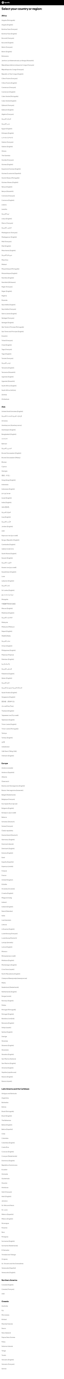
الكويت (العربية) (6, 563)
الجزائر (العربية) (6, 119)
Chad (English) (7, 345)
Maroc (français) (7, 223)
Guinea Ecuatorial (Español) (11, 173)
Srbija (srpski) (6, 1027)
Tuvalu (4, 1355)
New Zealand (6, 1333)
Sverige (4, 1036)
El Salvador (5, 1250)
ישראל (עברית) (6, 493)
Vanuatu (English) (8, 1360)
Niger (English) (7, 291)
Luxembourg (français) (10, 933)
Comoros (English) (8, 200)
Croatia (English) (7, 893)
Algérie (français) (8, 114)
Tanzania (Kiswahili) (8, 372)
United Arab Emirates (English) (12, 411)
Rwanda (4, 300)
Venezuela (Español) (9, 1268)
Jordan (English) (7, 526)
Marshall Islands (7, 1324)
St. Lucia (5, 1210)
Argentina (5, 1098)
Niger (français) (7, 287)
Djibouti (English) (8, 110)
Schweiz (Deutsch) (8, 822)
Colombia (5, 1138)
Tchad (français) (7, 340)
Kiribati (4, 1319)
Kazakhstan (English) (9, 572)
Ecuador (4, 1169)
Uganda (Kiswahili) (8, 381)
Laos (3, 576)
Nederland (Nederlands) (10, 987)
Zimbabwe (5, 399)
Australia (5, 1306)
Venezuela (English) (8, 1272)
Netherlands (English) (9, 992)
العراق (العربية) (6, 512)
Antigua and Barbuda (9, 1093)
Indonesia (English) (8, 489)
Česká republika (7, 831)
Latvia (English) (7, 947)
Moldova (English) (8, 960)
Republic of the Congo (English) (12, 74)
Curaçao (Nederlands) (9, 1156)
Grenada (5, 1174)
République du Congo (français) (13, 69)
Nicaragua (5, 1223)
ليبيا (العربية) (5, 214)
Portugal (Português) (9, 1010)
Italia (3, 916)
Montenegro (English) (9, 965)
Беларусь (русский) (9, 813)
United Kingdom (7, 880)
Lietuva (4, 924)
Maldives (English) (8, 613)
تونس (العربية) (6, 363)
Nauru (4, 1328)
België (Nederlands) (9, 795)
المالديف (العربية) (7, 617)
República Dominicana (9, 1165)
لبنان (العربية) (6, 585)
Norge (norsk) (6, 996)
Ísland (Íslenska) (7, 911)
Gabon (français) (7, 142)
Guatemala (6, 1178)
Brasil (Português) (8, 1111)
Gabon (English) (7, 146)
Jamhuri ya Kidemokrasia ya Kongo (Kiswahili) (18, 60)
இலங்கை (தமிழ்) (7, 595)
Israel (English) (7, 498)
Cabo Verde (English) (9, 101)
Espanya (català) (7, 866)
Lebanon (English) (8, 581)
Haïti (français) (7, 1192)
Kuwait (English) (7, 558)
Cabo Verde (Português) (10, 96)
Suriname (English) (8, 1241)
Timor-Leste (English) (9, 724)
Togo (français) (7, 349)
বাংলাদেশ (5, 439)
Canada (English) (7, 1285)
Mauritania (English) (9, 250)
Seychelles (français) (9, 309)
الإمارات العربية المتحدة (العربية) (12, 416)
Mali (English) (6, 246)
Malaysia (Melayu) (8, 627)
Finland (4, 871)
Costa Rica (5, 1147)
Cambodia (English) (8, 544)
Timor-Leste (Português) (10, 729)
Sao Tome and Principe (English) (13, 331)
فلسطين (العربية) (7, 669)
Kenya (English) (7, 187)
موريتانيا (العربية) (7, 255)
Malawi (4, 264)
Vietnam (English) (8, 756)
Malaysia (5, 622)
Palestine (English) (8, 674)
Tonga (4, 1351)
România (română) (8, 1018)
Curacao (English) (8, 1152)
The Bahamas (6, 1120)
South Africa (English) (9, 386)
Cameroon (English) (8, 92)
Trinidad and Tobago (9, 1254)
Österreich (5, 781)
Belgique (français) (8, 799)
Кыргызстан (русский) (10, 535)
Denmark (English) (8, 848)
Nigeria (4, 296)
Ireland (4, 902)
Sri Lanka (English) (8, 590)
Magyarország (7, 898)
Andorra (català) (7, 768)
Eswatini (5, 336)
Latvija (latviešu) (7, 942)
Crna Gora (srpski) (8, 969)
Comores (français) (8, 196)
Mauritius (5, 260)
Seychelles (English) (8, 305)
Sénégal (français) (8, 318)
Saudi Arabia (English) (9, 692)
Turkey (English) (7, 738)
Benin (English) (7, 51)
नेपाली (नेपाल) (6, 636)
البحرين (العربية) (7, 448)
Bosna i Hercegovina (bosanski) (12, 790)
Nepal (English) (7, 631)
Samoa (4, 1369)
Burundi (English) (7, 43)
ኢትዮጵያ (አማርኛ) (7, 137)
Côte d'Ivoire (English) (9, 83)
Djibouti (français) (8, 105)
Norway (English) (8, 1001)
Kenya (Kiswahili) (7, 191)
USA (3, 1294)
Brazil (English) (7, 1116)
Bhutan (4, 462)
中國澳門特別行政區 (9, 604)
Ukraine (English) (7, 1068)
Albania (4, 777)
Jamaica (5, 1201)
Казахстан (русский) (9, 567)
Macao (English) (7, 608)
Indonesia (5, 484)
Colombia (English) (8, 1143)
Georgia (4, 471)
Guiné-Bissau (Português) (10, 178)
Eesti (3, 857)
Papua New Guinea (8, 1337)
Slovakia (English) (8, 1054)
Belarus (4, 817)
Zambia (4, 395)
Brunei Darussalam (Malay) (11, 457)
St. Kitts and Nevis (8, 1205)
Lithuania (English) (8, 929)
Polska (4, 1005)
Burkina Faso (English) (9, 34)
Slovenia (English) (8, 1045)
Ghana (4, 151)
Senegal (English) (8, 322)
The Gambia (6, 155)
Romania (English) (8, 1023)
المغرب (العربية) (6, 228)
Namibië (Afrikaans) (9, 282)
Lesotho (4, 209)
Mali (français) (6, 241)
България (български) (9, 804)
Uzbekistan (6, 747)
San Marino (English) (9, 1063)
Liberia (4, 205)
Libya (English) (7, 219)
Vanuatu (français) (8, 1364)
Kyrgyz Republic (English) (10, 540)
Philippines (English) (9, 650)
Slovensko (5, 1050)
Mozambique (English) (9, 273)
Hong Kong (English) (9, 480)
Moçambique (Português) (10, 269)
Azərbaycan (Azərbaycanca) (12, 425)
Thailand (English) (8, 711)
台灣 (3, 742)
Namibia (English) (8, 278)
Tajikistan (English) (8, 720)
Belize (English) (7, 1125)
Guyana (4, 1183)
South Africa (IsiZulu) (9, 390)
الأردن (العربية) (6, 522)
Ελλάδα (4, 884)
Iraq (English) (6, 517)
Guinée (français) (8, 160)
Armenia (5, 421)
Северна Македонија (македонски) (14, 978)
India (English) (6, 502)
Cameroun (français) (9, 87)
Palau (3, 1342)
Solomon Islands (7, 1346)
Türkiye (4, 733)
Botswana (5, 56)
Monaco (4, 951)
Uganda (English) (8, 377)
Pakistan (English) (8, 659)
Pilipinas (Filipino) (8, 655)
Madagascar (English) (9, 237)
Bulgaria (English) (8, 808)
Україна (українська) (9, 1072)
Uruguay (5, 1259)
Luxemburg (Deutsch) (9, 938)
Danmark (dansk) (8, 844)
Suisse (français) (7, 826)
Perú (3, 1232)
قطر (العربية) (5, 683)
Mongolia (5, 599)
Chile (3, 1134)
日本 (3, 531)
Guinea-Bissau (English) (10, 182)
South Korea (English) (9, 553)
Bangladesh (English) (9, 434)
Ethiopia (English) (8, 133)
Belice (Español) (7, 1129)
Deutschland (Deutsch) (10, 835)
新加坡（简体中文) (8, 701)
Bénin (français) (7, 47)
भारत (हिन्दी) (5, 507)
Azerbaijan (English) (9, 430)
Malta (4, 983)
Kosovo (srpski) (7, 1081)
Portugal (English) (8, 1014)
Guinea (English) (7, 164)
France (4, 875)
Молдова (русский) (9, 956)
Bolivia (4, 1107)
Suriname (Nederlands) (10, 1246)
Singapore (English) (8, 697)
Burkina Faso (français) (9, 29)
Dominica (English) (8, 1161)
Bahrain (4, 444)
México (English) (7, 1219)
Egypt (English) (7, 129)
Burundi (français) (8, 38)
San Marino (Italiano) (9, 1059)
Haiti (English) (6, 1196)
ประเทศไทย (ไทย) (8, 706)
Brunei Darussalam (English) (11, 453)
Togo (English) (6, 354)
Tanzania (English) (8, 368)
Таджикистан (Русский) (10, 715)
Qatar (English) (7, 678)
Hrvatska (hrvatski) (8, 889)
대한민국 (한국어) (8, 549)
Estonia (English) (7, 853)
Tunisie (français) (7, 358)
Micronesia (5, 1315)
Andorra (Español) (8, 772)
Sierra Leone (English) (9, 313)
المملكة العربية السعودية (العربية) (12, 688)
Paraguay (5, 1237)
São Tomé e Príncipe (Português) (13, 327)
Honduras (5, 1187)
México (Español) (7, 1214)
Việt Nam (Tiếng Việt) (9, 751)
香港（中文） (6, 475)
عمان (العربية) (6, 641)
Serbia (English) (7, 1032)
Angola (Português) (8, 20)
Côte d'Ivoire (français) (9, 78)
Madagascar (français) (9, 232)
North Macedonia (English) (11, 974)
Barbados (5, 1102)
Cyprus (4, 466)
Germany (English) (8, 839)
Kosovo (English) (7, 1077)
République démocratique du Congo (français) (18, 65)
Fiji (3, 1310)
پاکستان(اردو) (6, 664)
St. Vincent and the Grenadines (12, 1263)
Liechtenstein (6, 920)
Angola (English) (7, 25)
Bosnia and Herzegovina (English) (13, 786)
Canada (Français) (8, 1289)
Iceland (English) (7, 907)
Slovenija (5, 1041)
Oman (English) (7, 646)
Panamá (4, 1228)
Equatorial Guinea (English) (11, 169)
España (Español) (8, 862)
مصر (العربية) (6, 124)
